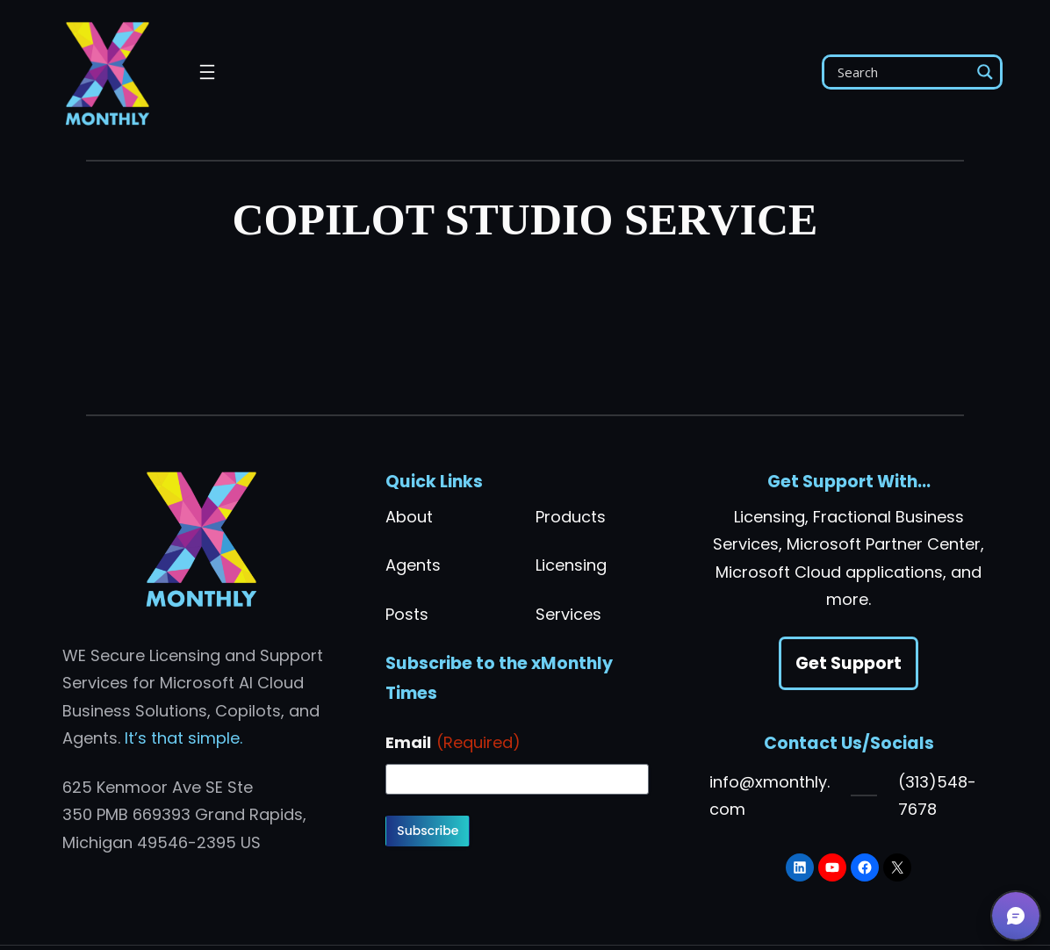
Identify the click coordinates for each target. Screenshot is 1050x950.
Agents (413, 565)
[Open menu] (207, 72)
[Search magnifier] (985, 72)
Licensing (571, 565)
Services (568, 614)
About (409, 517)
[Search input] (902, 72)
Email (453, 743)
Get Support (848, 663)
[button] (1015, 915)
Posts (406, 614)
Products (571, 517)
